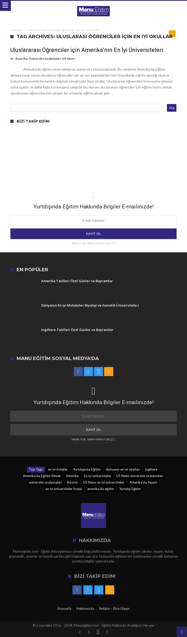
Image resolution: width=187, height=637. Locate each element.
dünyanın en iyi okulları (123, 469)
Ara (171, 108)
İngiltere (151, 469)
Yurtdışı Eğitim (130, 489)
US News (68, 58)
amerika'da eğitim (100, 489)
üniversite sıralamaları (45, 482)
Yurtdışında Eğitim (87, 469)
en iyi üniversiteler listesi (63, 489)
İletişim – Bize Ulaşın (114, 608)
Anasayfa (16, 30)
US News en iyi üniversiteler (103, 482)
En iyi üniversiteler (97, 476)
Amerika (21, 58)
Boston (72, 482)
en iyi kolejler (58, 469)
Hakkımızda (85, 608)
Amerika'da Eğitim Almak (42, 476)
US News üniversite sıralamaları (139, 476)
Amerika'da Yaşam (144, 482)
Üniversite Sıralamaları (45, 58)
